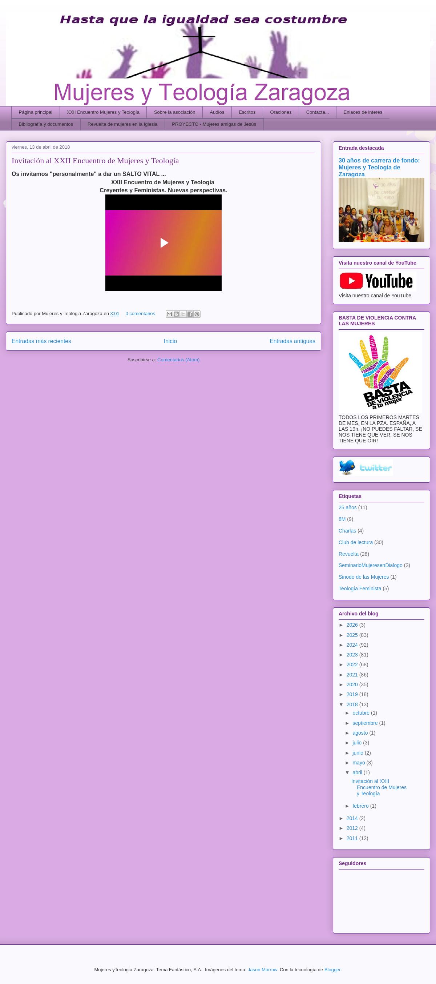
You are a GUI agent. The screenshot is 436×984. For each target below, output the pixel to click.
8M (342, 519)
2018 (353, 704)
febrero (361, 806)
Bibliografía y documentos (46, 124)
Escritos (247, 112)
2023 (353, 655)
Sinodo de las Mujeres (364, 577)
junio (358, 753)
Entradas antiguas (292, 341)
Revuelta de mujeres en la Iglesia (122, 124)
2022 (353, 664)
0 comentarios (140, 313)
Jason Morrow (262, 969)
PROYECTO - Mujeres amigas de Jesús (214, 124)
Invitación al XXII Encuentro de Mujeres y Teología (95, 160)
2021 (353, 675)
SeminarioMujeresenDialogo (371, 565)
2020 (353, 684)
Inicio (170, 341)
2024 (353, 645)
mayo (359, 763)
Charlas (347, 531)
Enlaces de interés (363, 112)
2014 (353, 818)
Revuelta (349, 554)
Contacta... (317, 112)
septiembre (365, 723)
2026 (353, 625)
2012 (353, 828)
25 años (348, 507)
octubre (361, 713)
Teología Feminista (360, 588)
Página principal (36, 112)
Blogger (332, 969)
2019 (353, 694)
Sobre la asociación (174, 112)
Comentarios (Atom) (178, 359)
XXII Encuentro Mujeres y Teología (103, 112)
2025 (353, 635)
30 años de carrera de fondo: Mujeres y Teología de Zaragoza (379, 167)
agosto (360, 733)
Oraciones (280, 112)
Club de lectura (356, 542)
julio (357, 743)
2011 (353, 838)
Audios (217, 112)
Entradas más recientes (41, 341)
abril (357, 772)
